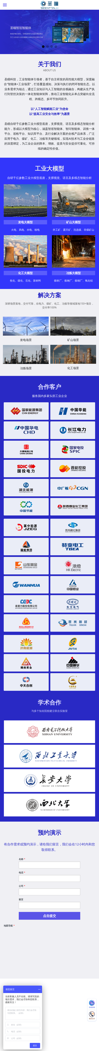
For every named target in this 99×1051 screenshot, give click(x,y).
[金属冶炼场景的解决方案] (26, 357)
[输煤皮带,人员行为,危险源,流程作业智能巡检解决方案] (73, 329)
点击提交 (49, 919)
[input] (49, 868)
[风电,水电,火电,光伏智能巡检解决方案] (26, 329)
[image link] (49, 4)
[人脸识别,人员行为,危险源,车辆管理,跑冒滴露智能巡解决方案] (73, 357)
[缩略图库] (49, 734)
